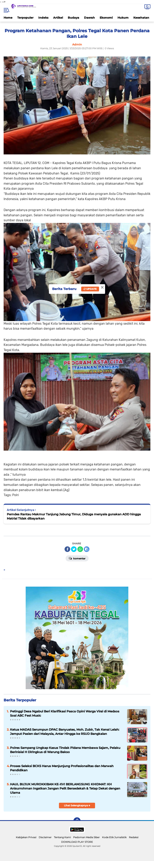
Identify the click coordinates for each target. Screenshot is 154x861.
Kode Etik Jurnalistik (114, 837)
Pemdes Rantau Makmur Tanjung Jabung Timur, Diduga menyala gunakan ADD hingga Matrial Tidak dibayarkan (74, 516)
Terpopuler (25, 17)
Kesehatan (141, 17)
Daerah (89, 17)
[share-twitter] (74, 549)
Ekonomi (106, 17)
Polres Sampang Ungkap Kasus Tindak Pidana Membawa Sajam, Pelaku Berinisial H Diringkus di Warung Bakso (65, 750)
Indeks (43, 17)
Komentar (77, 558)
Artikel (58, 17)
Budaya (73, 17)
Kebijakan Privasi (26, 837)
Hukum (123, 17)
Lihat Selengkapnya (77, 805)
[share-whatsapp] (80, 549)
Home (8, 17)
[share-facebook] (67, 549)
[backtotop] (77, 821)
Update (90, 288)
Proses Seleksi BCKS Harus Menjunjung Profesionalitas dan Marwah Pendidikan (61, 768)
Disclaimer (45, 837)
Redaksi (133, 837)
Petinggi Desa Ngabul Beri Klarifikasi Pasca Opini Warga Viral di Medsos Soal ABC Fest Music (64, 713)
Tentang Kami (62, 837)
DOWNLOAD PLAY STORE (77, 841)
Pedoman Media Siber (86, 837)
